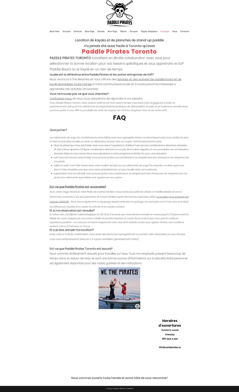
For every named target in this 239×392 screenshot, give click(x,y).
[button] (54, 31)
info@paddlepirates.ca (170, 347)
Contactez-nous (61, 98)
